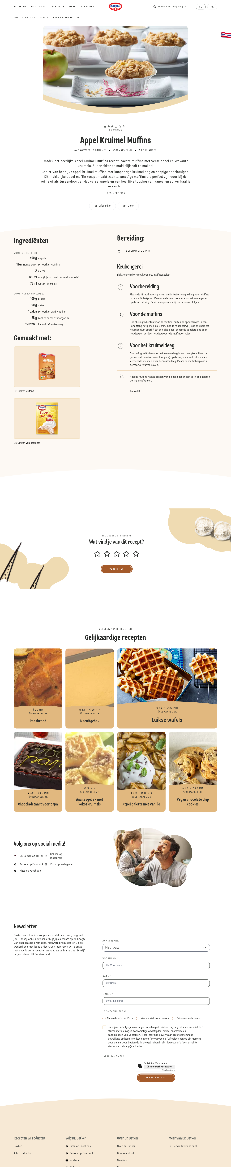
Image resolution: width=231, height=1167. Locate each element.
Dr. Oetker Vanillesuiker (52, 312)
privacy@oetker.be (131, 1046)
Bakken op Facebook (82, 1153)
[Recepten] (22, 6)
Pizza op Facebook (80, 1146)
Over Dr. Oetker (126, 1146)
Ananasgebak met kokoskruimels (89, 772)
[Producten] (41, 6)
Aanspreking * (112, 941)
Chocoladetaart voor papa (38, 772)
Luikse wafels (167, 688)
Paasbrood (38, 688)
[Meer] (75, 6)
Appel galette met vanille (141, 772)
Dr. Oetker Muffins (49, 265)
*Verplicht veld (113, 1056)
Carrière (122, 1160)
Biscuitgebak (89, 688)
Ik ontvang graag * (116, 1011)
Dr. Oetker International (183, 1146)
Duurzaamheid (125, 1153)
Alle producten (22, 1153)
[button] (115, 120)
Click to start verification (159, 1067)
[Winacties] (90, 6)
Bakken (18, 1146)
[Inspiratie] (60, 6)
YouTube (75, 1160)
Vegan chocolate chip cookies (193, 772)
